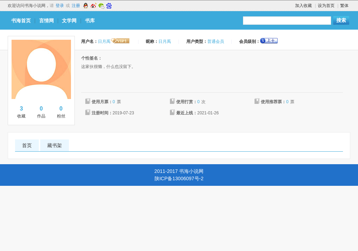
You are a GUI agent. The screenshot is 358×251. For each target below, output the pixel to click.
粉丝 (61, 112)
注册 (76, 5)
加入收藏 (303, 5)
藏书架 (54, 145)
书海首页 (21, 20)
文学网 (69, 20)
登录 (60, 5)
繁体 (344, 5)
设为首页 (326, 5)
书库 (90, 20)
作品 (41, 112)
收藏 (21, 112)
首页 (27, 145)
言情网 (46, 20)
